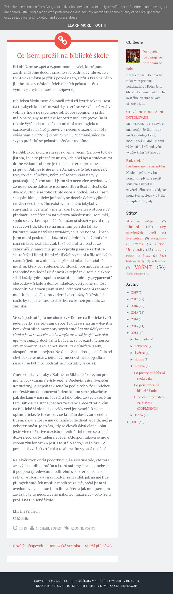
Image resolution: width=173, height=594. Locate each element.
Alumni (77, 528)
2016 (134, 306)
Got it (101, 25)
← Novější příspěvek (25, 545)
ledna (139, 415)
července (141, 346)
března (140, 366)
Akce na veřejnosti (142, 221)
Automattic (61, 585)
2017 (134, 299)
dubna (139, 359)
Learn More (79, 25)
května (140, 353)
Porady (130, 255)
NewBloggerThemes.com (118, 585)
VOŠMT (90, 528)
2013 (134, 326)
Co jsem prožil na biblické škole (62, 55)
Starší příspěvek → (101, 545)
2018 (134, 292)
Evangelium (134, 238)
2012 (134, 332)
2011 (134, 422)
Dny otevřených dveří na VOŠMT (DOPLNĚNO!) (150, 402)
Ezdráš (138, 244)
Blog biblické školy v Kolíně (82, 581)
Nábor (158, 249)
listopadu (142, 339)
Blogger (132, 581)
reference (159, 261)
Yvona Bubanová (135, 273)
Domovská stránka (64, 545)
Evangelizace (158, 238)
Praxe (146, 255)
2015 (134, 312)
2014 (134, 319)
